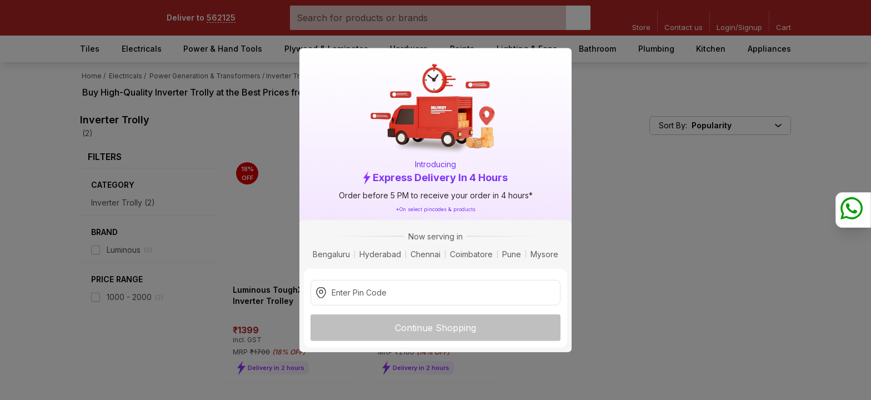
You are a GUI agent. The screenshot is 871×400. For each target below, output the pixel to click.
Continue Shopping (435, 327)
